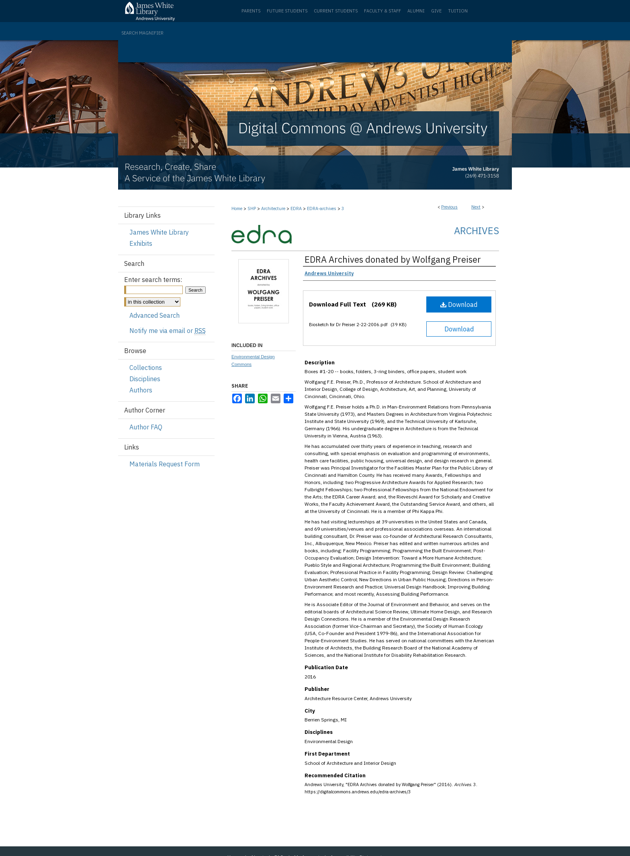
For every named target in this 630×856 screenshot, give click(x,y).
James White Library (159, 232)
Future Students (287, 11)
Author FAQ (145, 427)
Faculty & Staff (382, 11)
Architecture (273, 208)
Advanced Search (154, 315)
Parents (250, 11)
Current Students (336, 11)
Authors (140, 390)
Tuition (458, 11)
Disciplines (144, 379)
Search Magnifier (142, 33)
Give (436, 11)
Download (458, 304)
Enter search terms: (153, 280)
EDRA (296, 208)
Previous (449, 207)
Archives (476, 230)
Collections (145, 368)
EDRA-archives (321, 208)
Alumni (416, 11)
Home (236, 208)
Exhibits (140, 243)
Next (476, 207)
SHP (252, 208)
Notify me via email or (167, 331)
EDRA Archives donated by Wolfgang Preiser (393, 259)
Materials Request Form (164, 464)
